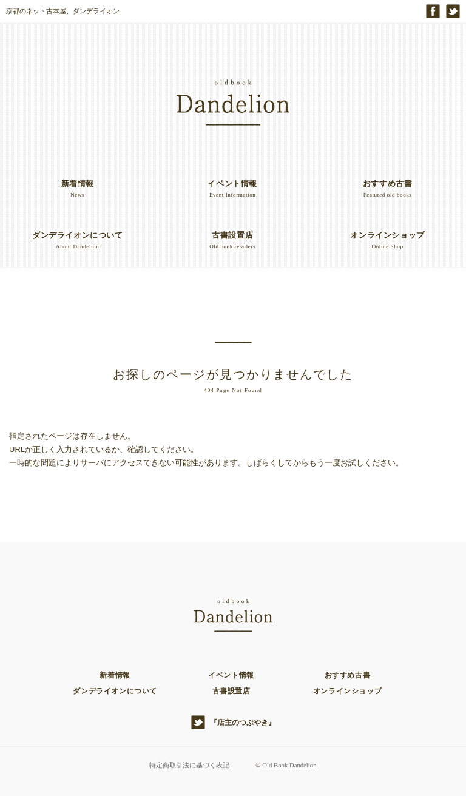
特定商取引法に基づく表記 (189, 765)
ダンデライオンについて (115, 691)
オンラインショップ (347, 691)
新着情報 (115, 675)
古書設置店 (231, 691)
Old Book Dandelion (289, 765)
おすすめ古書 (348, 675)
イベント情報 (231, 675)
